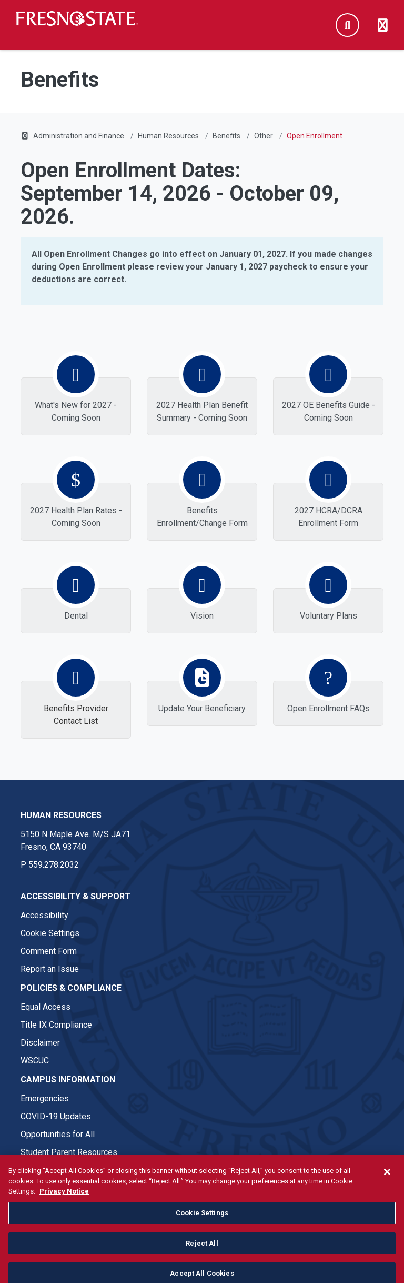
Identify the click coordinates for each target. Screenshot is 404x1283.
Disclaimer (40, 1043)
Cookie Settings (50, 933)
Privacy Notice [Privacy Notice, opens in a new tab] (64, 1213)
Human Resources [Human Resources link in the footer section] (61, 815)
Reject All (202, 1264)
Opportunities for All (58, 1134)
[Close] (387, 1193)
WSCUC (35, 1061)
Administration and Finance (78, 136)
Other (263, 136)
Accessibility (44, 915)
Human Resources (168, 136)
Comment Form (49, 951)
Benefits (226, 136)
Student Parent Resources (69, 1152)
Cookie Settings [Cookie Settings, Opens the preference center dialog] (202, 1234)
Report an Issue (50, 969)
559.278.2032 (53, 865)
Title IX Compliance (56, 1025)
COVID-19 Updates (56, 1116)
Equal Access (45, 1007)
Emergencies (45, 1098)
